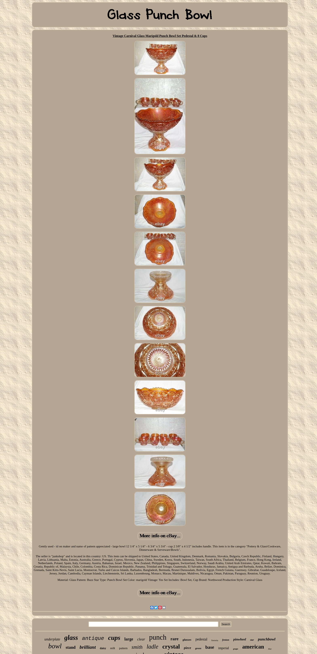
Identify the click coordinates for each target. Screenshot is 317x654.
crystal (171, 646)
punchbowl (267, 639)
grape (235, 649)
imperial (223, 648)
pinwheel (239, 639)
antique (93, 638)
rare (174, 638)
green (198, 648)
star (252, 639)
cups (114, 637)
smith (137, 647)
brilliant (88, 647)
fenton (225, 639)
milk (112, 648)
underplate (52, 639)
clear (141, 639)
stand (71, 647)
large (128, 639)
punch (158, 637)
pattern (123, 648)
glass (71, 637)
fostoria (214, 640)
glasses (187, 639)
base (209, 647)
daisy (103, 648)
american (253, 647)
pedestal (201, 639)
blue (270, 649)
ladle (152, 646)
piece (187, 648)
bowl (55, 646)
